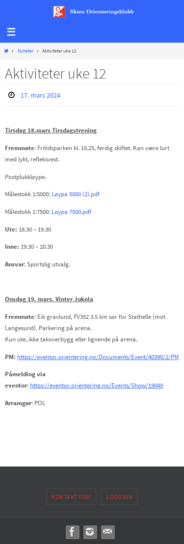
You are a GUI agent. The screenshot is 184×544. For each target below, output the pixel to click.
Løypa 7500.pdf (71, 211)
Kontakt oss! (71, 496)
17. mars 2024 (40, 95)
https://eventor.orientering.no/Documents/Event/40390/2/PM (98, 357)
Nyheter (25, 51)
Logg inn (119, 496)
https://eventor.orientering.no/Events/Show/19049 (96, 385)
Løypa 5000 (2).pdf (76, 194)
